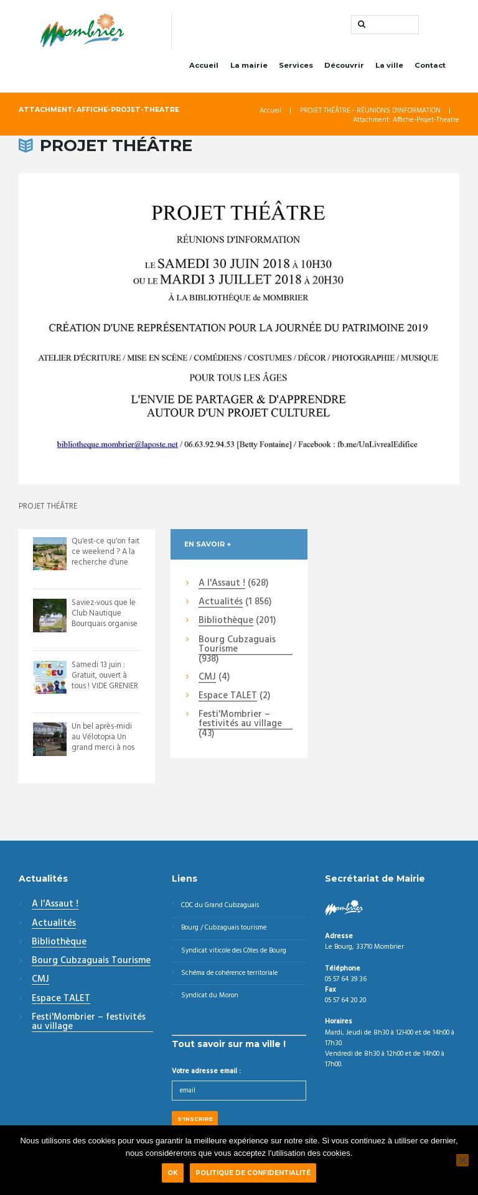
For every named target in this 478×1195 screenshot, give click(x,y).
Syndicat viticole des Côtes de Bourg (237, 953)
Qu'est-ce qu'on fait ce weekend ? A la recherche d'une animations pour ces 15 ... (103, 564)
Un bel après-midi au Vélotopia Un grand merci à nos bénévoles (103, 744)
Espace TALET (228, 698)
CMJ (207, 680)
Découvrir (344, 67)
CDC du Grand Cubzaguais (222, 907)
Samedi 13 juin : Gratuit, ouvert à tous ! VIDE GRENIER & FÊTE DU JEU (105, 682)
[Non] (462, 1160)
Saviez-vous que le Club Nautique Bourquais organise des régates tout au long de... (105, 625)
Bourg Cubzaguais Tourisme (237, 647)
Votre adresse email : (206, 1075)
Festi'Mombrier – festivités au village (240, 722)
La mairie (249, 67)
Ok (172, 1172)
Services (296, 67)
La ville (389, 67)
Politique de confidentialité (253, 1172)
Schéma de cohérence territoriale (232, 976)
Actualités (221, 604)
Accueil (203, 67)
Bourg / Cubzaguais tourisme (225, 930)
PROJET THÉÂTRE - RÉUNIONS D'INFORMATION (370, 113)
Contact (430, 67)
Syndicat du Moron (210, 999)
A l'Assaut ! (222, 586)
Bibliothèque (226, 624)
